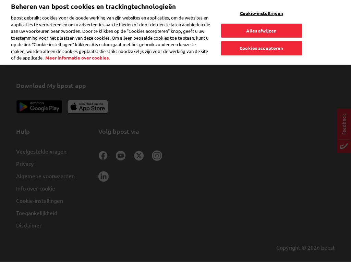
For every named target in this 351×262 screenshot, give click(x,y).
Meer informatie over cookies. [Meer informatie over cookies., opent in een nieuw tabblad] (77, 48)
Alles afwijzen (261, 21)
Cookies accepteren (261, 39)
